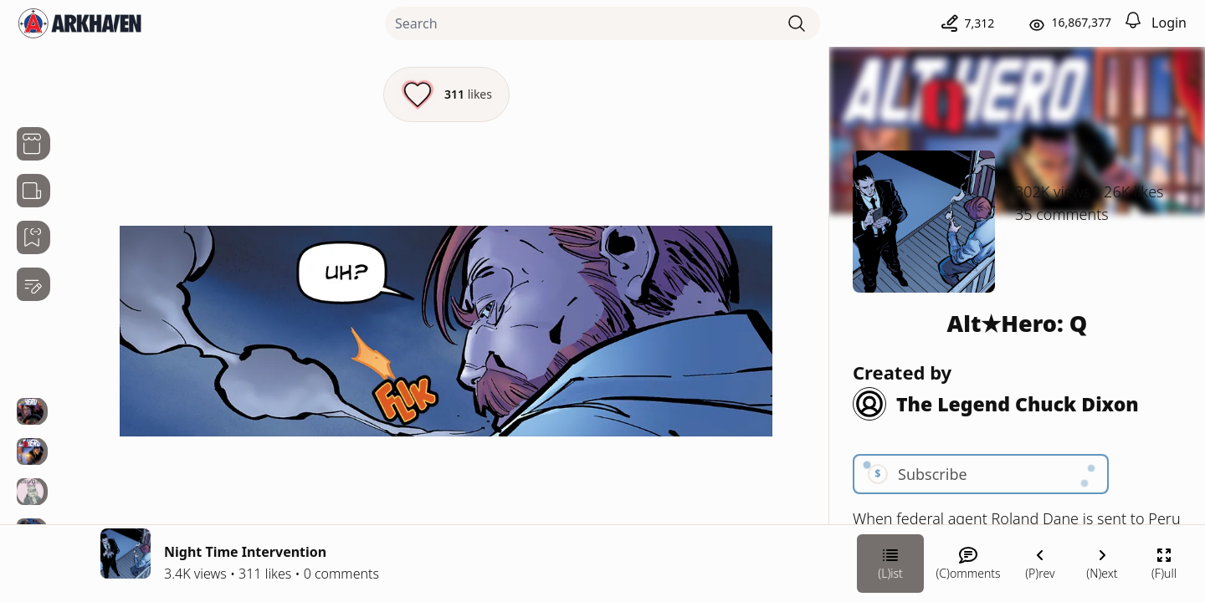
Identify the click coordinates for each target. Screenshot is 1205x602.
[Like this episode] (446, 94)
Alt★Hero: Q (1017, 323)
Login (1169, 22)
